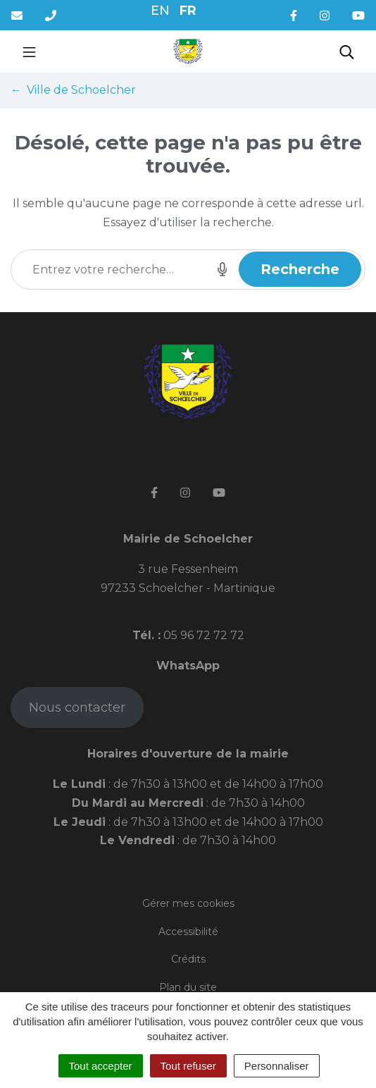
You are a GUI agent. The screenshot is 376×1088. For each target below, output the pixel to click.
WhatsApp (188, 665)
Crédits (188, 959)
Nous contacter (77, 707)
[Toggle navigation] (29, 51)
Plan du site (188, 987)
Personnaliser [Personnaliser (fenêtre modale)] (276, 1066)
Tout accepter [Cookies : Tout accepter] (100, 1066)
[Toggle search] (347, 51)
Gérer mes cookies (188, 903)
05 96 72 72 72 (202, 635)
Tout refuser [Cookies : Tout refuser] (188, 1066)
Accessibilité (188, 931)
